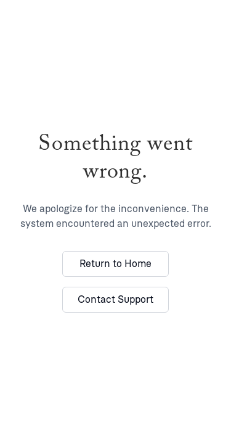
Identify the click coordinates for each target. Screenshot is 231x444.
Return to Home (115, 263)
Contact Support (115, 299)
